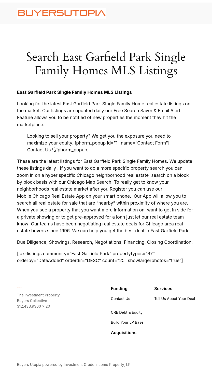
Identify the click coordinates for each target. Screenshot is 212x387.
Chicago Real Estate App (59, 196)
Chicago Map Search (89, 182)
